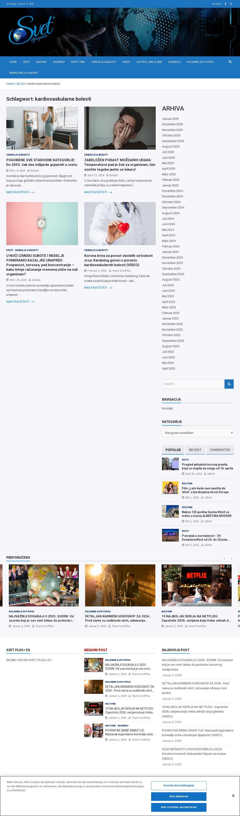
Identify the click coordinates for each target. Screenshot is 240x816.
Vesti (26, 62)
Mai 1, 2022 (192, 497)
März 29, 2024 (18, 280)
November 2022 (172, 329)
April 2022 (168, 368)
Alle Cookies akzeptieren (179, 809)
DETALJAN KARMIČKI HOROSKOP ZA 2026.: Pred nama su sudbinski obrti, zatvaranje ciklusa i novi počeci (118, 620)
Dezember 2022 (172, 324)
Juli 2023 (168, 285)
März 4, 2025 (17, 170)
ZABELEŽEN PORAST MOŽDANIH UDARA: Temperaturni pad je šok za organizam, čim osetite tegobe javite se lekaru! (119, 164)
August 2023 (171, 279)
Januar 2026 (170, 118)
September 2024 (173, 207)
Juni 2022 (168, 357)
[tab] (173, 449)
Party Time (78, 62)
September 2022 (173, 340)
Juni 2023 (168, 290)
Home (13, 62)
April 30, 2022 (193, 473)
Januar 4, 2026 (21, 626)
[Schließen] (233, 797)
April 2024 (168, 235)
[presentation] (224, 558)
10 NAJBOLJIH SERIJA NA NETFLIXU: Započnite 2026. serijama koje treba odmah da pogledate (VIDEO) (196, 620)
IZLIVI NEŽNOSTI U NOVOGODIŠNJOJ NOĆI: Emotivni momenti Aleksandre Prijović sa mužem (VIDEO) (194, 754)
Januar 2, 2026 (117, 739)
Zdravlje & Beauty (103, 62)
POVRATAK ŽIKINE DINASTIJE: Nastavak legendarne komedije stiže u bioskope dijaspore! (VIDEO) (130, 734)
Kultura (41, 62)
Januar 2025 (170, 185)
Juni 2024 (168, 224)
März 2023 (169, 307)
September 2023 (173, 274)
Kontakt (216, 3)
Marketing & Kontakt (23, 73)
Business (175, 62)
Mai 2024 (168, 229)
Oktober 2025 (171, 135)
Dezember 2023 (172, 257)
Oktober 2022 (171, 335)
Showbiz (59, 62)
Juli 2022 (168, 351)
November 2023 (172, 263)
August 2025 (171, 146)
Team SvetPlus (121, 270)
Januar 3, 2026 (97, 626)
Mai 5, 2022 (192, 545)
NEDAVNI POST (96, 650)
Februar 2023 (170, 313)
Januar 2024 (170, 252)
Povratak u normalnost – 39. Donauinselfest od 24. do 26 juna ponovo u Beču (204, 539)
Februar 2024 (171, 246)
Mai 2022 (168, 362)
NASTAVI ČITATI (20, 192)
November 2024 (172, 196)
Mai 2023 (168, 296)
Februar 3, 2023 (97, 270)
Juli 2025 (168, 152)
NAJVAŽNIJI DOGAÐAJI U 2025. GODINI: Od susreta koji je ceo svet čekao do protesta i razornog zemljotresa (41, 620)
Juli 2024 (168, 218)
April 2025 (168, 168)
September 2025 (173, 141)
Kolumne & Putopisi (200, 62)
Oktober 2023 (171, 268)
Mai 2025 (168, 163)
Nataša (35, 170)
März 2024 (169, 241)
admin (211, 473)
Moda (126, 62)
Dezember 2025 (172, 124)
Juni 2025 (168, 157)
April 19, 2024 (96, 175)
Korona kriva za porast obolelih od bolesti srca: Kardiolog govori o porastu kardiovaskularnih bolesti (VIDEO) (118, 260)
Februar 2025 (170, 179)
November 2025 (172, 130)
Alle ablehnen (178, 798)
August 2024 (171, 213)
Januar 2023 (170, 318)
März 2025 (169, 174)
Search (229, 384)
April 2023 (168, 302)
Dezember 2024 (172, 191)
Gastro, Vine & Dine (149, 62)
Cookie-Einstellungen (178, 787)
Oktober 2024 (171, 202)
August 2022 (171, 346)
